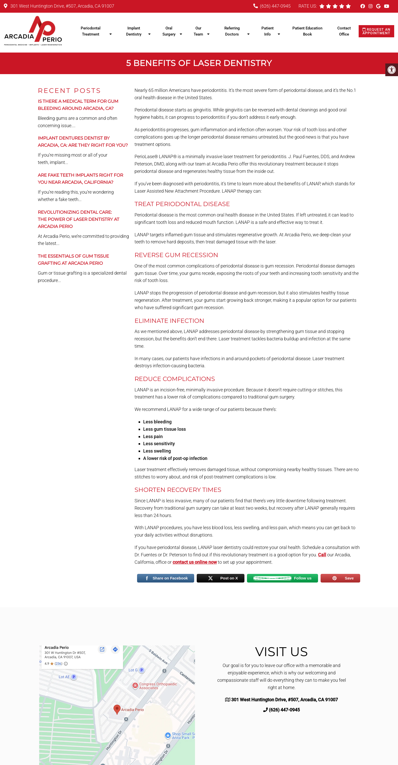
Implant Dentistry (133, 31)
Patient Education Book (307, 31)
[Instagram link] (371, 6)
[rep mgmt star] (348, 6)
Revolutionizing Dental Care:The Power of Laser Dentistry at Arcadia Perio (78, 219)
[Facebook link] (363, 6)
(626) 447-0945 (275, 6)
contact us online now (195, 562)
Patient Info (267, 31)
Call (322, 554)
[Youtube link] (386, 6)
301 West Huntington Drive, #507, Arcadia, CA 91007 (61, 6)
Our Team (198, 31)
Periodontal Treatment (91, 31)
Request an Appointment (376, 31)
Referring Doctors (232, 31)
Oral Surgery (168, 31)
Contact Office (344, 31)
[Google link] (379, 6)
